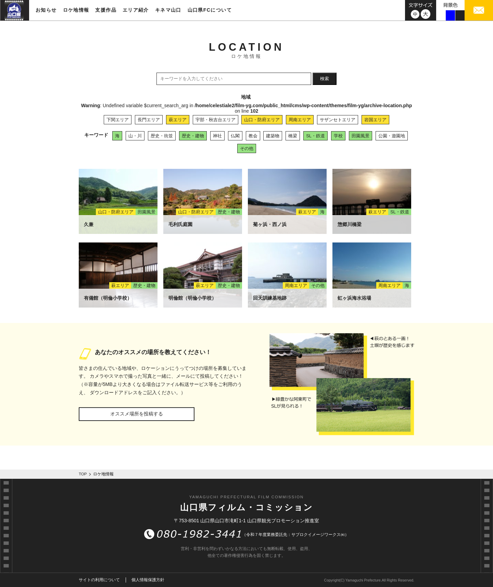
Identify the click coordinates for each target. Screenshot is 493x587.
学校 (338, 135)
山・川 (135, 135)
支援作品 (105, 10)
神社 (217, 135)
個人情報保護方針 (147, 580)
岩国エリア (375, 119)
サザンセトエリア (337, 119)
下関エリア (117, 119)
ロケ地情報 (76, 10)
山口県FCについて (210, 10)
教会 (253, 135)
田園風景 (360, 135)
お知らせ (46, 10)
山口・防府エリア (262, 119)
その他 (246, 148)
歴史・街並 (162, 135)
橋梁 (292, 135)
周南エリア (300, 119)
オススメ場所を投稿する (136, 413)
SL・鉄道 (315, 135)
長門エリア (149, 119)
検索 (324, 78)
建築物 (272, 135)
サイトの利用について (99, 580)
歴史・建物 (193, 135)
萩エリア (178, 119)
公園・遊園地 (391, 135)
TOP (83, 474)
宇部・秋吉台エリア (215, 119)
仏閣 (235, 135)
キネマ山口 (168, 10)
